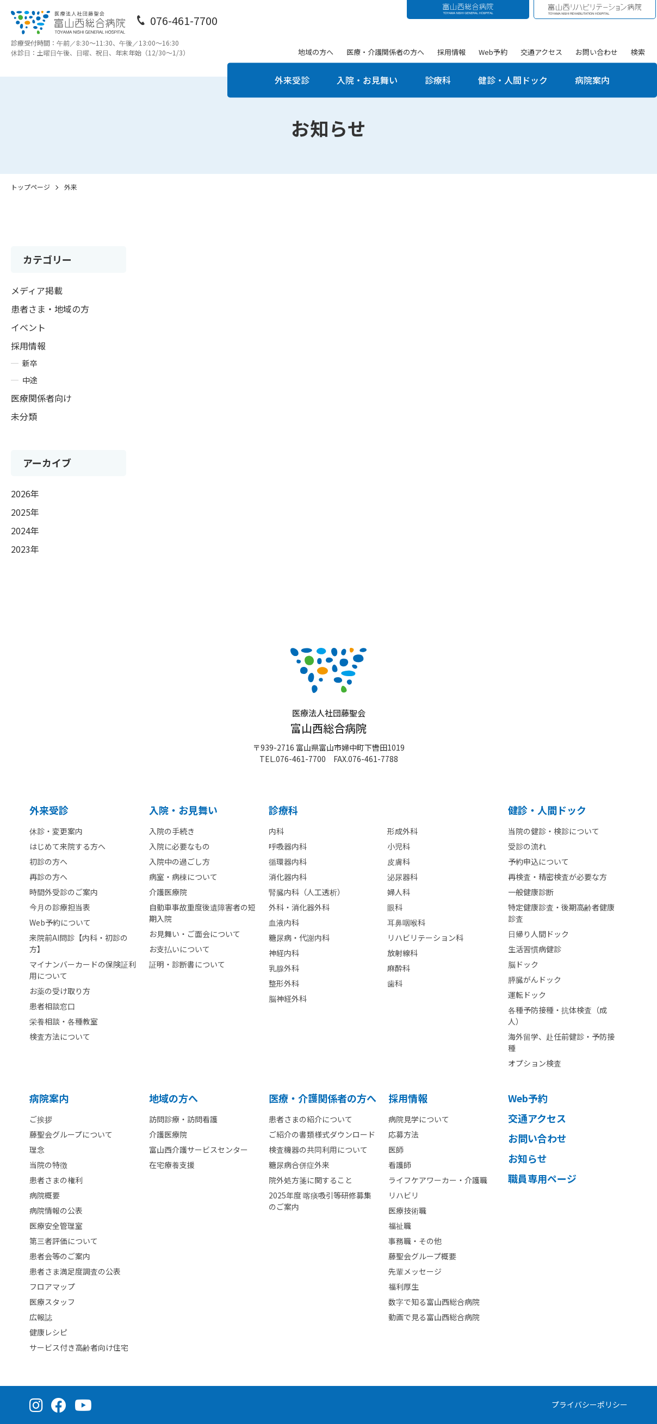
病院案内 (592, 79)
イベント (28, 327)
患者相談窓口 (52, 1006)
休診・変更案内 (56, 831)
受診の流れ (527, 846)
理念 (37, 1149)
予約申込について (538, 861)
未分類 (24, 416)
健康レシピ (48, 1332)
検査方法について (59, 1036)
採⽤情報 (407, 1098)
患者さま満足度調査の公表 (75, 1271)
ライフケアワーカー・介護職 (437, 1180)
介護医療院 (168, 891)
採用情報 (451, 52)
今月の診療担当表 (59, 907)
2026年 (25, 493)
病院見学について (418, 1119)
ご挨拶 (40, 1119)
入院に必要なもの (179, 846)
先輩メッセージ (415, 1271)
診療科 (438, 79)
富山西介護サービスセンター (198, 1149)
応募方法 (403, 1134)
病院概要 (44, 1195)
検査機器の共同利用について (318, 1149)
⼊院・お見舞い (183, 810)
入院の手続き (172, 831)
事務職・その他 (415, 1240)
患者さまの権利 (56, 1180)
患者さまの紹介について (310, 1119)
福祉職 (399, 1225)
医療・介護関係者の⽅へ (322, 1098)
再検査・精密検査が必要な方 (557, 876)
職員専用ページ (542, 1178)
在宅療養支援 (172, 1164)
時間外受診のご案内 (63, 891)
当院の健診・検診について (553, 831)
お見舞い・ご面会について (194, 933)
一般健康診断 (531, 891)
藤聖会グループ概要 (422, 1256)
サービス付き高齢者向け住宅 (78, 1347)
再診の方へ (48, 876)
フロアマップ (52, 1286)
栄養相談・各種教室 (63, 1021)
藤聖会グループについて (71, 1134)
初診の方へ (48, 861)
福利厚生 (403, 1286)
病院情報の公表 (56, 1210)
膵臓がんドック (534, 979)
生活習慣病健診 (534, 949)
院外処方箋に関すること (310, 1180)
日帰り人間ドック (538, 933)
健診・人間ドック (513, 79)
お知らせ (527, 1158)
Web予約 (493, 52)
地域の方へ (315, 52)
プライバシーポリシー (589, 1404)
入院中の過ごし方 (179, 861)
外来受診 (292, 79)
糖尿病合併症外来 (299, 1164)
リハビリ (403, 1195)
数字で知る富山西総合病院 (434, 1301)
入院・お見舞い (367, 79)
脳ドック (523, 964)
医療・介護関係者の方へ (385, 52)
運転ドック (527, 994)
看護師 (399, 1164)
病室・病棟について (183, 876)
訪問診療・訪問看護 (183, 1119)
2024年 (25, 530)
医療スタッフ (52, 1301)
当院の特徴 (48, 1164)
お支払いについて (179, 949)
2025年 (25, 512)
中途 (30, 379)
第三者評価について (63, 1240)
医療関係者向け (41, 397)
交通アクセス (541, 52)
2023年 (25, 548)
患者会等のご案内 (59, 1256)
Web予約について (60, 922)
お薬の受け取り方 (59, 990)
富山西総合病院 (328, 721)
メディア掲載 (37, 290)
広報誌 (40, 1316)
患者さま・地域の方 (50, 308)
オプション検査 (534, 1063)
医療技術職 (407, 1210)
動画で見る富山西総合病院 (434, 1316)
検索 (638, 52)
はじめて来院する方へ (67, 846)
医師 (396, 1149)
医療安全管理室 (56, 1225)
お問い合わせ (596, 52)
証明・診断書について (187, 964)
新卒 (30, 363)
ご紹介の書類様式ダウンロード (322, 1134)
